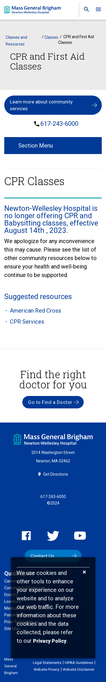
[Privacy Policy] (49, 641)
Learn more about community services (41, 105)
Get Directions (55, 474)
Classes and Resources (16, 40)
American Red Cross (35, 310)
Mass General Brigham (11, 666)
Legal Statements (47, 663)
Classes (51, 37)
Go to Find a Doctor (50, 402)
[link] (85, 10)
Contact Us (42, 556)
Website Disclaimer (78, 669)
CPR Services (27, 321)
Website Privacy (46, 669)
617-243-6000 (59, 123)
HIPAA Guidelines (79, 663)
